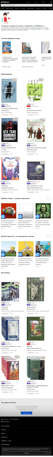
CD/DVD (45, 8)
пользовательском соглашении (14, 449)
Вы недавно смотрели (8, 402)
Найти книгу (26, 413)
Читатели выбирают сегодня (10, 38)
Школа (23, 8)
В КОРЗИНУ (5, 115)
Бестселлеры (5, 273)
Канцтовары (30, 8)
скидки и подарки (36, 29)
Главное (17, 8)
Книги (2, 8)
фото (15, 80)
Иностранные (9, 8)
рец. (14, 79)
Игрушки (38, 8)
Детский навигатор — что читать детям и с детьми (17, 236)
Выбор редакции (6, 74)
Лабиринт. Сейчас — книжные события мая (15, 198)
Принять (26, 453)
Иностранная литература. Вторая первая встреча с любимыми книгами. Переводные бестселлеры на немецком (8, 262)
